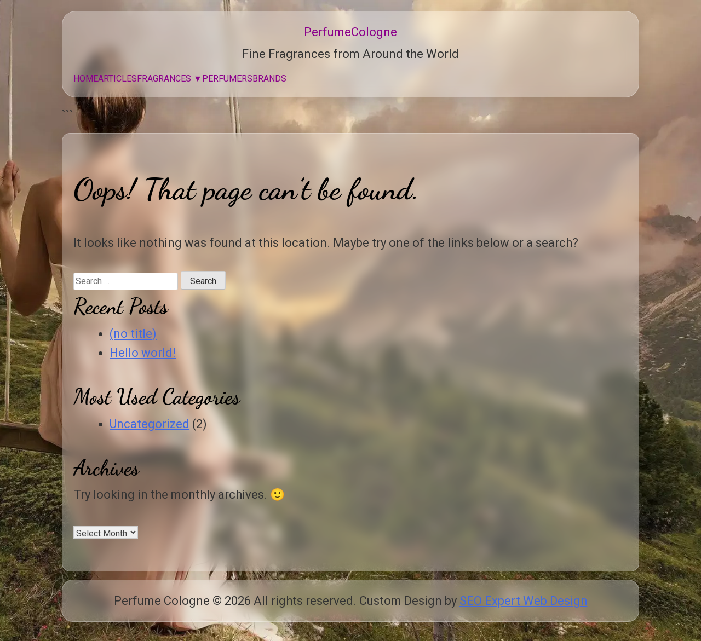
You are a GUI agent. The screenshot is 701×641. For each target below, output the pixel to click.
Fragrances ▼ (169, 78)
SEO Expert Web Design (523, 601)
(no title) (133, 333)
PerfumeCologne (350, 32)
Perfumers (227, 78)
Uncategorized (149, 424)
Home (85, 78)
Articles (117, 78)
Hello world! (143, 353)
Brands (269, 78)
